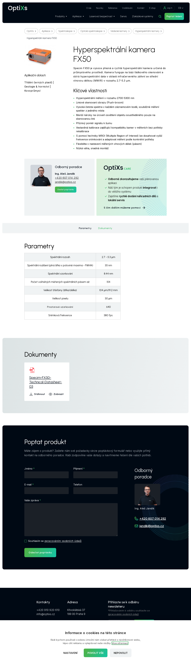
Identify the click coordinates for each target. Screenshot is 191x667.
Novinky (98, 8)
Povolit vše (96, 652)
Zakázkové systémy (141, 17)
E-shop (151, 8)
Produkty (59, 17)
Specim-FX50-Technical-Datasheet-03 (45, 381)
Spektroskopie (65, 31)
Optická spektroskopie (91, 31)
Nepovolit (121, 652)
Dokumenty (105, 228)
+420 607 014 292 (67, 177)
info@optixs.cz (46, 613)
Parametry (85, 228)
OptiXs (30, 31)
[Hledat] (158, 17)
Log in (166, 8)
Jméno (28, 468)
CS (178, 8)
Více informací (120, 643)
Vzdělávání (126, 8)
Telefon (77, 484)
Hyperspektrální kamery (147, 31)
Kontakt (139, 8)
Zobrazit (56, 394)
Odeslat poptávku (40, 552)
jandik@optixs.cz (65, 182)
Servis (122, 17)
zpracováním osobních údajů (63, 540)
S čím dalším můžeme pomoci (125, 208)
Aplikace (76, 17)
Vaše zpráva (31, 500)
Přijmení (77, 468)
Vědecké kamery (118, 31)
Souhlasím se (55, 540)
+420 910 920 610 (48, 609)
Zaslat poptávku (65, 189)
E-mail (28, 484)
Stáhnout (37, 394)
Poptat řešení (172, 17)
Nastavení (70, 652)
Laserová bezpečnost (100, 17)
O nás (87, 8)
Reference (111, 8)
